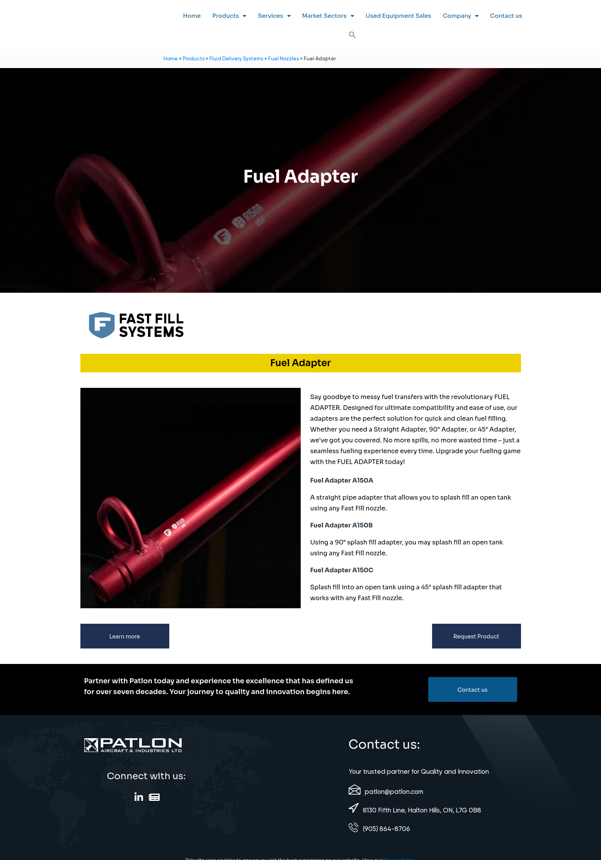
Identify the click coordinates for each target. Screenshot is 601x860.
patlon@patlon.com (394, 791)
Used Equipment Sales (398, 15)
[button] (352, 35)
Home (192, 15)
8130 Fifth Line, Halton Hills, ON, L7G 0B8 (422, 810)
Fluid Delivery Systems (236, 58)
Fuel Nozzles (283, 58)
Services (274, 16)
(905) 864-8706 (386, 829)
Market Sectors (328, 16)
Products (229, 16)
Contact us (506, 15)
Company (460, 16)
